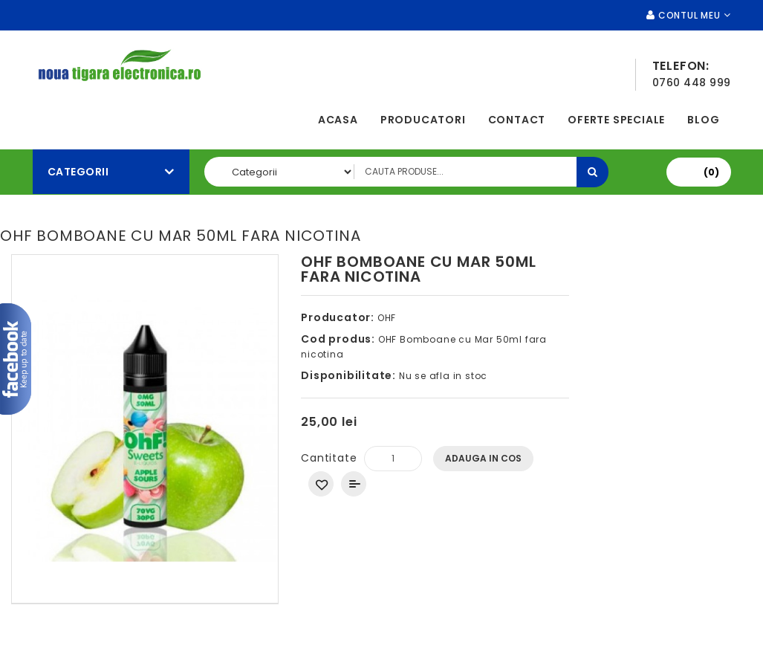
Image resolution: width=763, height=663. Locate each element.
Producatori (423, 119)
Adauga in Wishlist (321, 484)
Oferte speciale (616, 119)
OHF (386, 317)
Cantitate (329, 457)
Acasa (338, 119)
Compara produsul (353, 484)
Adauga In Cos (483, 458)
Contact (517, 119)
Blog (703, 119)
